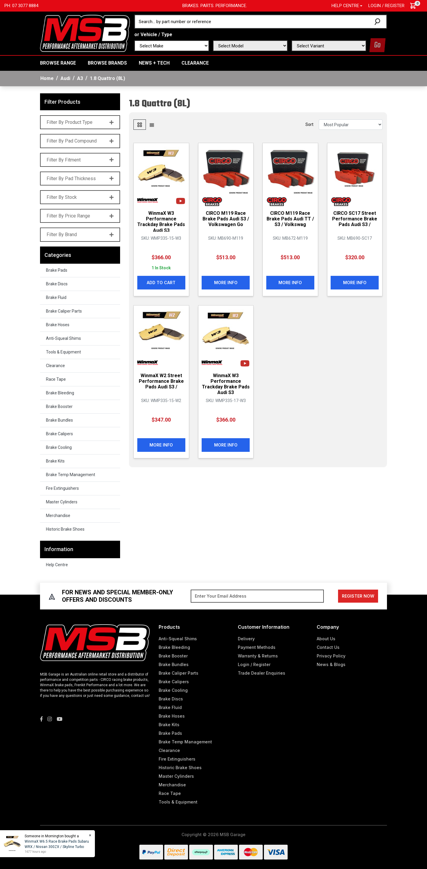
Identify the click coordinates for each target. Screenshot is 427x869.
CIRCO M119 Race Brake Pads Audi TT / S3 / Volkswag (290, 218)
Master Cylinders (61, 502)
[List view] (152, 124)
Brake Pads (56, 270)
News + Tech (154, 63)
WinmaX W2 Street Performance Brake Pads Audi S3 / (161, 380)
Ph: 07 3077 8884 (21, 5)
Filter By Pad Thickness (80, 178)
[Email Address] (257, 596)
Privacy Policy (331, 655)
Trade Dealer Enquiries (261, 673)
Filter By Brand (80, 234)
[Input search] (253, 21)
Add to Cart (161, 282)
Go (377, 45)
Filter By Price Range (80, 216)
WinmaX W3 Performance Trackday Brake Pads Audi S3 (161, 221)
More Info (226, 282)
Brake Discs (57, 283)
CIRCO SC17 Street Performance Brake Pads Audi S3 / (354, 218)
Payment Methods (256, 647)
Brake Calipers (59, 433)
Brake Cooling (59, 447)
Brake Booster (59, 406)
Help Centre (57, 564)
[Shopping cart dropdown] (416, 6)
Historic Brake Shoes (65, 529)
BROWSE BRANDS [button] (107, 63)
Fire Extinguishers (62, 488)
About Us (326, 638)
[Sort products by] (351, 124)
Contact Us (328, 647)
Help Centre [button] (345, 5)
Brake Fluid (56, 297)
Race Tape (56, 379)
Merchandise (58, 515)
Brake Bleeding (60, 393)
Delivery (246, 638)
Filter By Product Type (80, 122)
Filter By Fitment (80, 160)
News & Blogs (331, 664)
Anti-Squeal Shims (63, 338)
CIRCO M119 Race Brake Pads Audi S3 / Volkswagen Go (226, 218)
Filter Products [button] (62, 102)
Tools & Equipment (63, 352)
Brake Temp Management (70, 474)
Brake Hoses (57, 324)
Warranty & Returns (258, 655)
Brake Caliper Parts (64, 311)
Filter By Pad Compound (80, 141)
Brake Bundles (59, 420)
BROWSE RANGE (58, 63)
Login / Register (386, 5)
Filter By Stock (80, 197)
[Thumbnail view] (139, 124)
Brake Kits (55, 461)
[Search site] (378, 21)
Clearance (195, 63)
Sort (309, 124)
